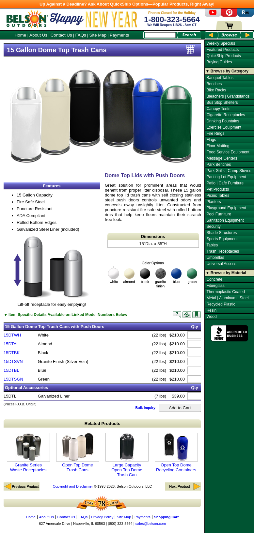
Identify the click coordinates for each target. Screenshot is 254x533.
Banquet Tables (219, 77)
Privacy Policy (102, 517)
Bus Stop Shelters (222, 102)
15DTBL (11, 370)
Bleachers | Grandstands (227, 96)
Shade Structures (221, 232)
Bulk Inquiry (145, 408)
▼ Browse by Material (226, 273)
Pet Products (217, 189)
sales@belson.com (150, 523)
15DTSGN (13, 379)
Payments (119, 35)
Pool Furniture (218, 214)
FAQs (80, 35)
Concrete (214, 279)
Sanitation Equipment (225, 220)
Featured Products (222, 49)
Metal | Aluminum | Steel (227, 298)
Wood (211, 316)
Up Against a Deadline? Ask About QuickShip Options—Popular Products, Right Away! (127, 4)
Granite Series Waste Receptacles (28, 452)
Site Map (98, 35)
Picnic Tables (217, 195)
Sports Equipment (221, 239)
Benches (214, 84)
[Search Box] (160, 35)
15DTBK (12, 352)
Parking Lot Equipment (226, 177)
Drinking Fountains (222, 121)
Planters (213, 201)
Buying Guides (219, 62)
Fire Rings (215, 133)
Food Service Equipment (227, 152)
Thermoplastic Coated (225, 292)
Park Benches (218, 164)
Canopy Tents (218, 108)
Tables (212, 245)
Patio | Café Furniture (225, 183)
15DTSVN (13, 361)
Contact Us (61, 35)
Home (20, 35)
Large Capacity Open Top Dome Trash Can (127, 455)
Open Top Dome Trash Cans (77, 452)
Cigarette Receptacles (225, 115)
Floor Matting (217, 146)
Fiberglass (215, 285)
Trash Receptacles (222, 251)
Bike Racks (216, 90)
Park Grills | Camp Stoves (228, 170)
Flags (211, 139)
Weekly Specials (220, 43)
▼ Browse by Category (227, 71)
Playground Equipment (226, 208)
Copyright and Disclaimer (73, 486)
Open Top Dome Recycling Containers (176, 452)
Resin (211, 310)
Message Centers (221, 158)
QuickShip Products (223, 56)
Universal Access (221, 263)
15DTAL (11, 343)
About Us (38, 35)
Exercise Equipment (223, 127)
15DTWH (12, 335)
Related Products (102, 423)
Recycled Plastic (220, 304)
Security (213, 226)
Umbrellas (215, 257)
